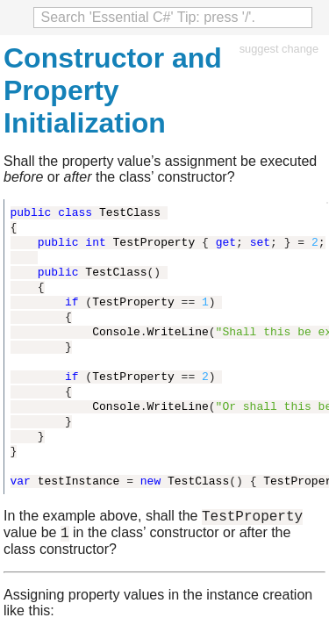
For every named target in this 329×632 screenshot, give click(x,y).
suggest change (279, 48)
